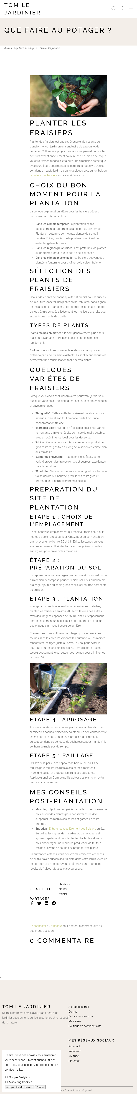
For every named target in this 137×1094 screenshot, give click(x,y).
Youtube (73, 1056)
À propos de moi (78, 1006)
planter (63, 889)
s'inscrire (56, 926)
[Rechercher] (122, 8)
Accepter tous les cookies (19, 1087)
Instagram (74, 1051)
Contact (73, 1011)
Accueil (8, 48)
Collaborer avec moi (80, 1016)
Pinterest (74, 1061)
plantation (65, 884)
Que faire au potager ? (25, 48)
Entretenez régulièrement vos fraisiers (72, 828)
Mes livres (74, 1021)
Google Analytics (17, 1077)
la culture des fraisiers (43, 175)
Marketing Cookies (18, 1082)
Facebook (74, 1046)
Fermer (40, 1087)
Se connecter (38, 926)
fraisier (63, 894)
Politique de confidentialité (84, 1026)
